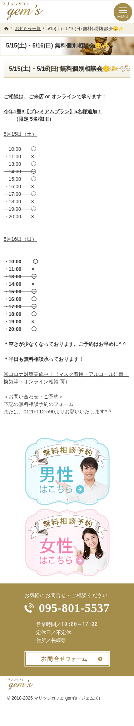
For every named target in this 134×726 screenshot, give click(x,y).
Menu (123, 12)
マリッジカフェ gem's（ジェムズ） (68, 698)
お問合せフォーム (67, 659)
